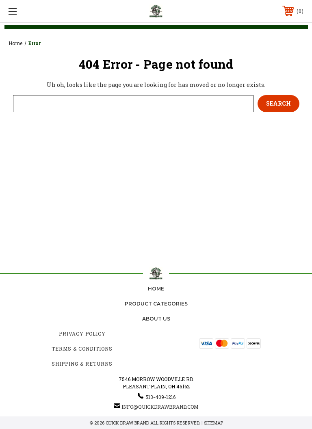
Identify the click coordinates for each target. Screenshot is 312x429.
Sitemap (213, 423)
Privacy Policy (82, 333)
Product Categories (156, 304)
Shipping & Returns (82, 363)
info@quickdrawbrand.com (159, 406)
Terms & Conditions (82, 348)
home (156, 289)
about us (156, 319)
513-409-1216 (160, 397)
